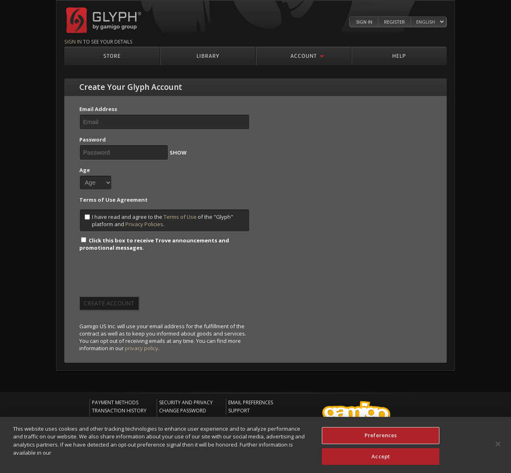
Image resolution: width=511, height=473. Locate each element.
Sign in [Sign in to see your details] (73, 41)
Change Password (182, 410)
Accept (380, 456)
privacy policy (141, 348)
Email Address (98, 109)
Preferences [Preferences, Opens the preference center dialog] (381, 435)
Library (208, 55)
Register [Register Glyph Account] (394, 22)
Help (399, 55)
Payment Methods (115, 402)
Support (239, 410)
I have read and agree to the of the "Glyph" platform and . (159, 220)
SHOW (178, 152)
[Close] (498, 444)
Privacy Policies (144, 224)
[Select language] (430, 22)
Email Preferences (250, 402)
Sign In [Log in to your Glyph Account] (364, 22)
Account (303, 55)
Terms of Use (180, 216)
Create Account (109, 303)
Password (92, 139)
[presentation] (141, 276)
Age (84, 170)
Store (112, 55)
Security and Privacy (186, 402)
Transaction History (119, 410)
